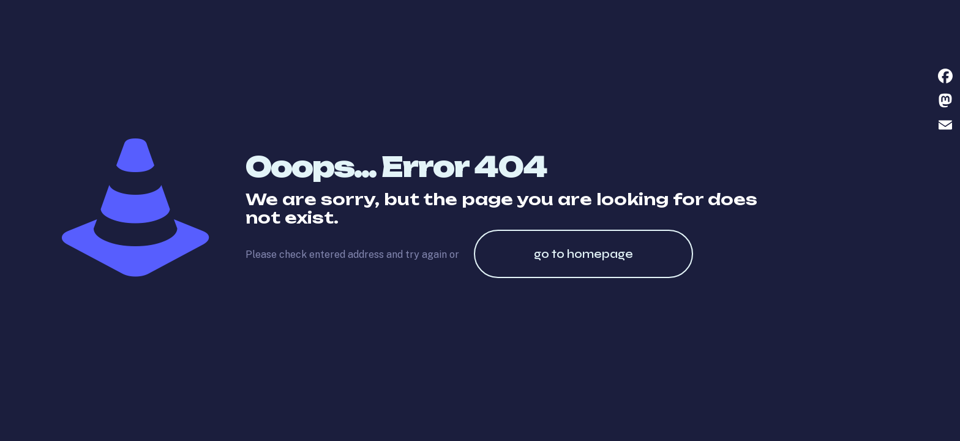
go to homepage (583, 254)
